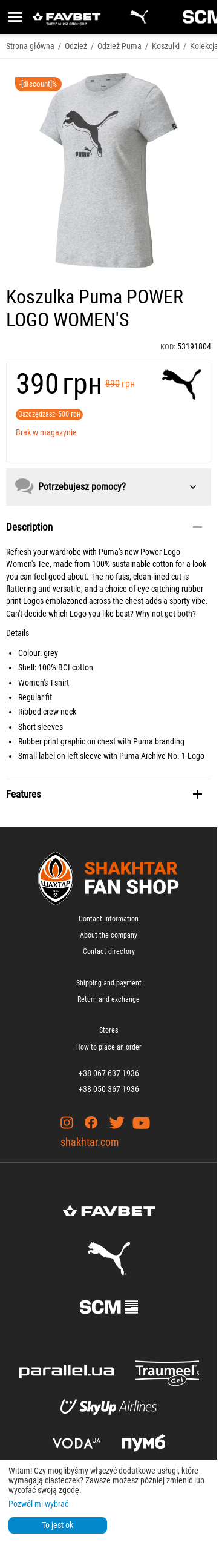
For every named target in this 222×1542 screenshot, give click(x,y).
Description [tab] (104, 527)
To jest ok (57, 1525)
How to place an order (109, 1047)
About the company (108, 935)
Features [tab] (104, 794)
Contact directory (109, 951)
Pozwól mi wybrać (38, 1504)
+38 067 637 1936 (109, 1073)
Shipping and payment (109, 983)
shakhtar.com (89, 1142)
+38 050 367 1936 (109, 1089)
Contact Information (109, 919)
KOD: (167, 346)
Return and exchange (108, 999)
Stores (108, 1030)
